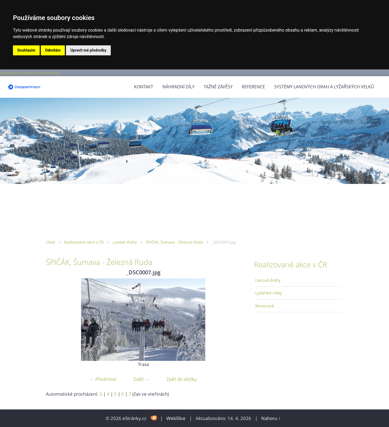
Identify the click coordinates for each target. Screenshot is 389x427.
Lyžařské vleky (268, 292)
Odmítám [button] (53, 50)
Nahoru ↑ (271, 418)
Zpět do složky (181, 379)
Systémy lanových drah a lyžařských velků (324, 87)
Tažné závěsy (218, 87)
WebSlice (176, 418)
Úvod (50, 242)
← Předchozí (103, 379)
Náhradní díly (178, 87)
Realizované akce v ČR (84, 242)
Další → (141, 379)
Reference (253, 87)
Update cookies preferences (29, 73)
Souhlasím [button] (26, 50)
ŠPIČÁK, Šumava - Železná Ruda (174, 242)
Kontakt (143, 87)
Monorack (264, 305)
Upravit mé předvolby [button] (88, 50)
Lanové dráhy (125, 242)
